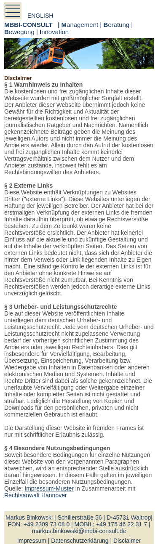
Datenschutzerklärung (79, 540)
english (40, 15)
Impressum (31, 540)
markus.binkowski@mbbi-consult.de (79, 531)
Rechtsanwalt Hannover (35, 495)
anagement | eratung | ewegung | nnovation (68, 28)
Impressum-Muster (49, 488)
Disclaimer (127, 540)
